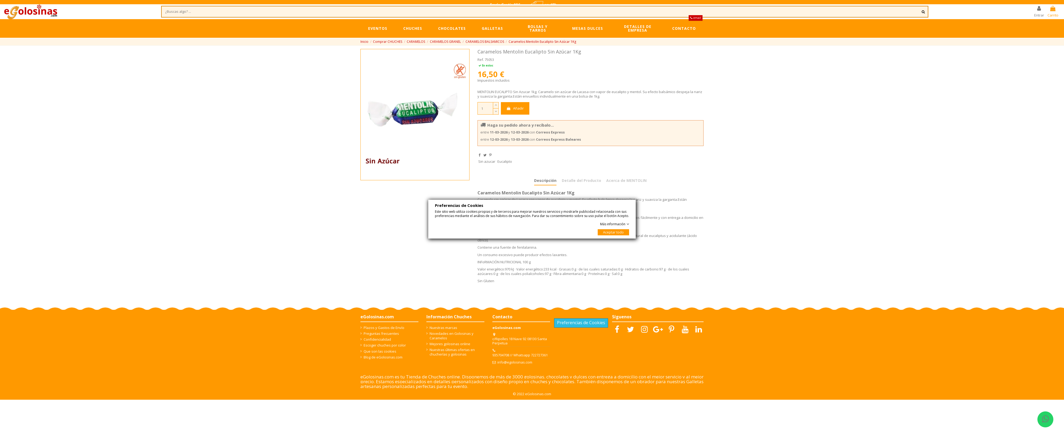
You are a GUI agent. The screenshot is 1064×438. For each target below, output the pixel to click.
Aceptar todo (613, 232)
